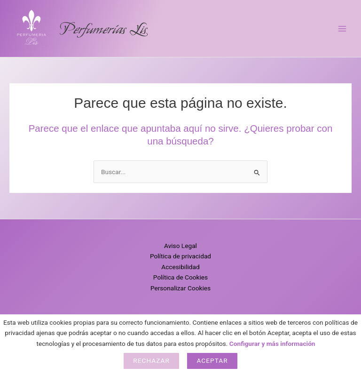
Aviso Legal (180, 245)
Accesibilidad (180, 267)
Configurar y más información (272, 343)
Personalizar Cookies (180, 288)
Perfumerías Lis (103, 29)
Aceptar (212, 360)
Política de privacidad (180, 256)
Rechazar (151, 360)
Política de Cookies (180, 277)
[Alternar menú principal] (342, 28)
